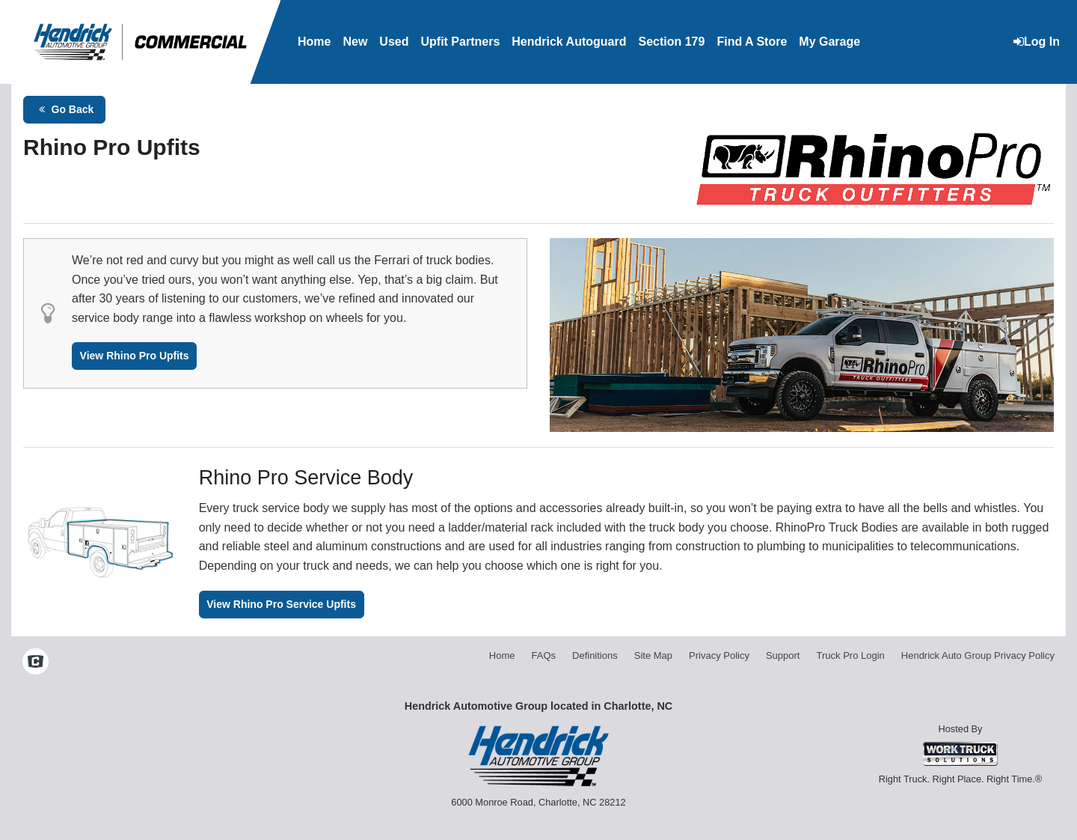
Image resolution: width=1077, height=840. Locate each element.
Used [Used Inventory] (393, 41)
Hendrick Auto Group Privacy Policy (978, 655)
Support (783, 655)
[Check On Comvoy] (35, 663)
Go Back (64, 109)
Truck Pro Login (851, 655)
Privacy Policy (719, 655)
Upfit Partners (460, 41)
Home (314, 41)
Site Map (653, 655)
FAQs (544, 655)
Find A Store (752, 41)
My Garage (829, 41)
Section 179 (671, 41)
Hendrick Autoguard (569, 41)
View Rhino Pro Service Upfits (281, 604)
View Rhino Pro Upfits (134, 356)
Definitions (595, 655)
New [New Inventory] (355, 41)
